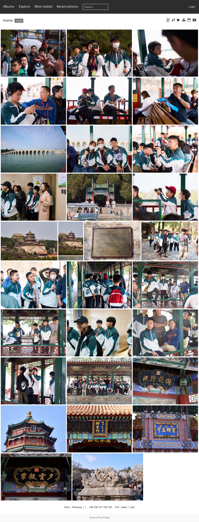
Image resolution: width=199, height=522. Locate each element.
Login (192, 6)
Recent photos (67, 6)
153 (110, 507)
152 (105, 507)
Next (124, 507)
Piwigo (106, 517)
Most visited (43, 6)
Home (8, 20)
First (66, 507)
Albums (8, 6)
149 (91, 507)
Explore (24, 6)
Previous (77, 507)
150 (96, 507)
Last (132, 507)
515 (117, 507)
